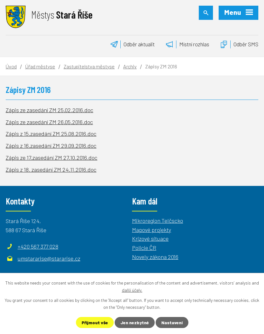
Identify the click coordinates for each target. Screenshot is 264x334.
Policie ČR (144, 247)
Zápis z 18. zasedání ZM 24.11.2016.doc (51, 169)
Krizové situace (150, 238)
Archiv (130, 66)
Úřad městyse (40, 66)
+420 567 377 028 (38, 246)
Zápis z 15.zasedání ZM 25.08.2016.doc (51, 133)
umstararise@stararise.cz (49, 258)
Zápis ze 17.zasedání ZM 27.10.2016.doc (51, 157)
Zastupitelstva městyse (89, 66)
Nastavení (172, 322)
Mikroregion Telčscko (157, 220)
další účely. (132, 289)
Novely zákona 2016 (155, 256)
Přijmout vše (95, 322)
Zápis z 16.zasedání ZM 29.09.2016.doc (51, 145)
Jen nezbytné (134, 322)
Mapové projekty (151, 229)
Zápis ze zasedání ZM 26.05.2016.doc (49, 121)
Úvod (11, 66)
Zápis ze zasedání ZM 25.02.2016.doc (49, 110)
